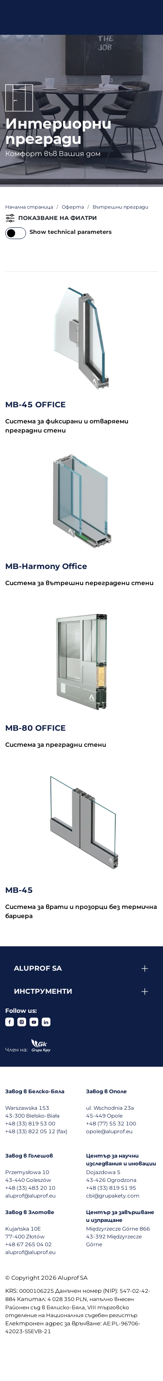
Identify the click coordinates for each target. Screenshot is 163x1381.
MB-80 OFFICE (35, 728)
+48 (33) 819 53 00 (30, 1123)
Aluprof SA (38, 968)
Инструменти (43, 991)
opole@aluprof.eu (109, 1131)
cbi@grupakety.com (113, 1195)
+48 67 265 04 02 (28, 1244)
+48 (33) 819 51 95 (111, 1188)
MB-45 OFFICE (35, 404)
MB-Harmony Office (46, 566)
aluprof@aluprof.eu (30, 1195)
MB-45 (19, 890)
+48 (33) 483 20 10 (30, 1188)
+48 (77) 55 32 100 (111, 1123)
